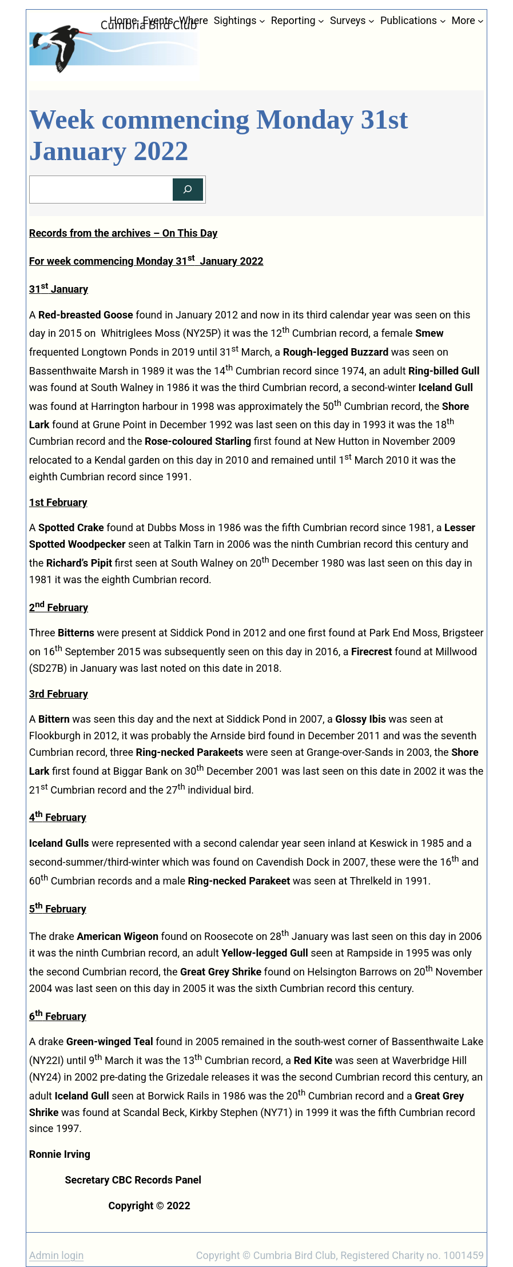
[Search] (188, 189)
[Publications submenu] (443, 21)
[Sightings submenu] (262, 21)
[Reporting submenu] (321, 21)
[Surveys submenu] (371, 21)
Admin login (56, 1255)
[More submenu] (481, 21)
